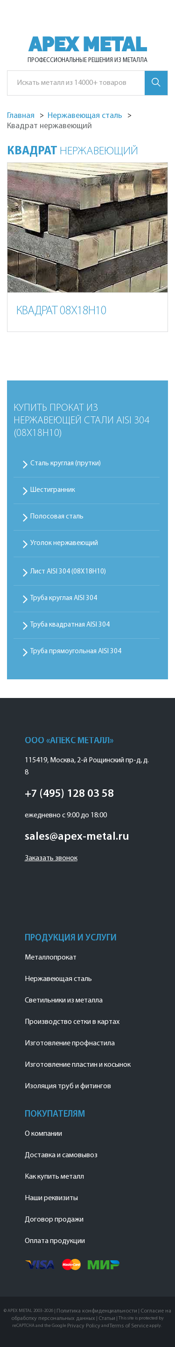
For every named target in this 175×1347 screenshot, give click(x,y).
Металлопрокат (51, 957)
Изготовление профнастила (70, 1043)
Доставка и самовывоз (61, 1155)
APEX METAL (87, 44)
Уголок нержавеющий (64, 543)
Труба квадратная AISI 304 (70, 625)
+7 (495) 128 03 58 (69, 794)
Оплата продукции (55, 1241)
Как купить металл (54, 1177)
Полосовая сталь (57, 516)
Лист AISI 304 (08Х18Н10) (68, 571)
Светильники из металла (64, 1000)
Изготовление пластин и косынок (78, 1065)
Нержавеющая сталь (58, 979)
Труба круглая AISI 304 (63, 598)
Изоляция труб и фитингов (68, 1086)
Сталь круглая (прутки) (65, 463)
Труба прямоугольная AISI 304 (75, 651)
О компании (43, 1134)
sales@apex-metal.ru (77, 837)
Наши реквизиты (51, 1198)
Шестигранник (52, 490)
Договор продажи (54, 1219)
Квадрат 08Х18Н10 (61, 311)
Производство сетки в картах (72, 1022)
